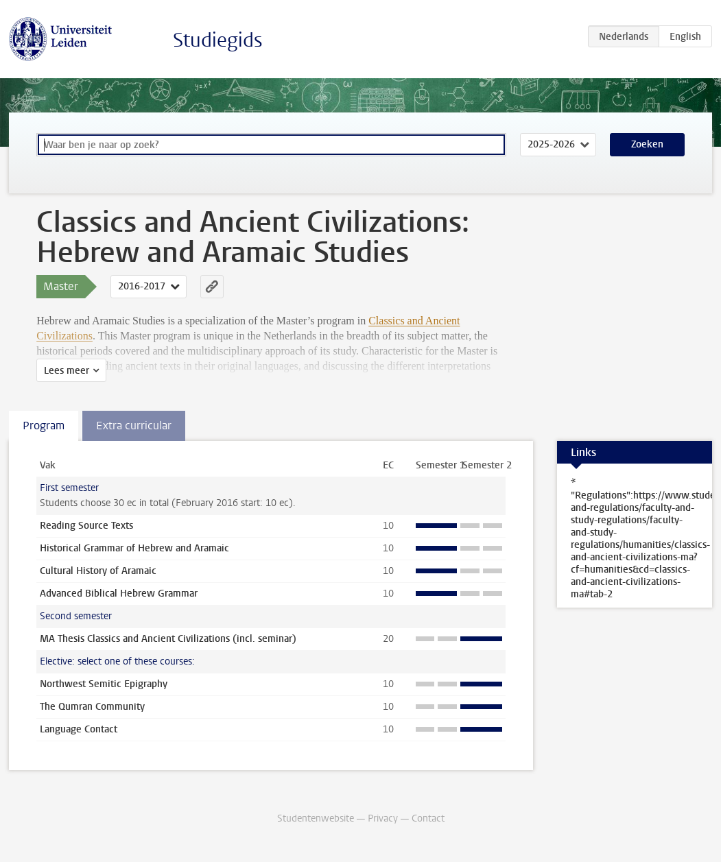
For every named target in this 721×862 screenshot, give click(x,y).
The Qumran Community (92, 706)
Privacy (383, 818)
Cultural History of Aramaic (98, 570)
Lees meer (66, 370)
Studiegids (218, 40)
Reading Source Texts (86, 525)
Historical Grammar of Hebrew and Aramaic (134, 548)
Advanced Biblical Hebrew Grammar (119, 593)
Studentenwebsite (315, 818)
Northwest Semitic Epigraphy (103, 684)
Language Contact (78, 729)
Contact (428, 818)
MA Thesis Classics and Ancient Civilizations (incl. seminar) (168, 638)
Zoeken (647, 144)
